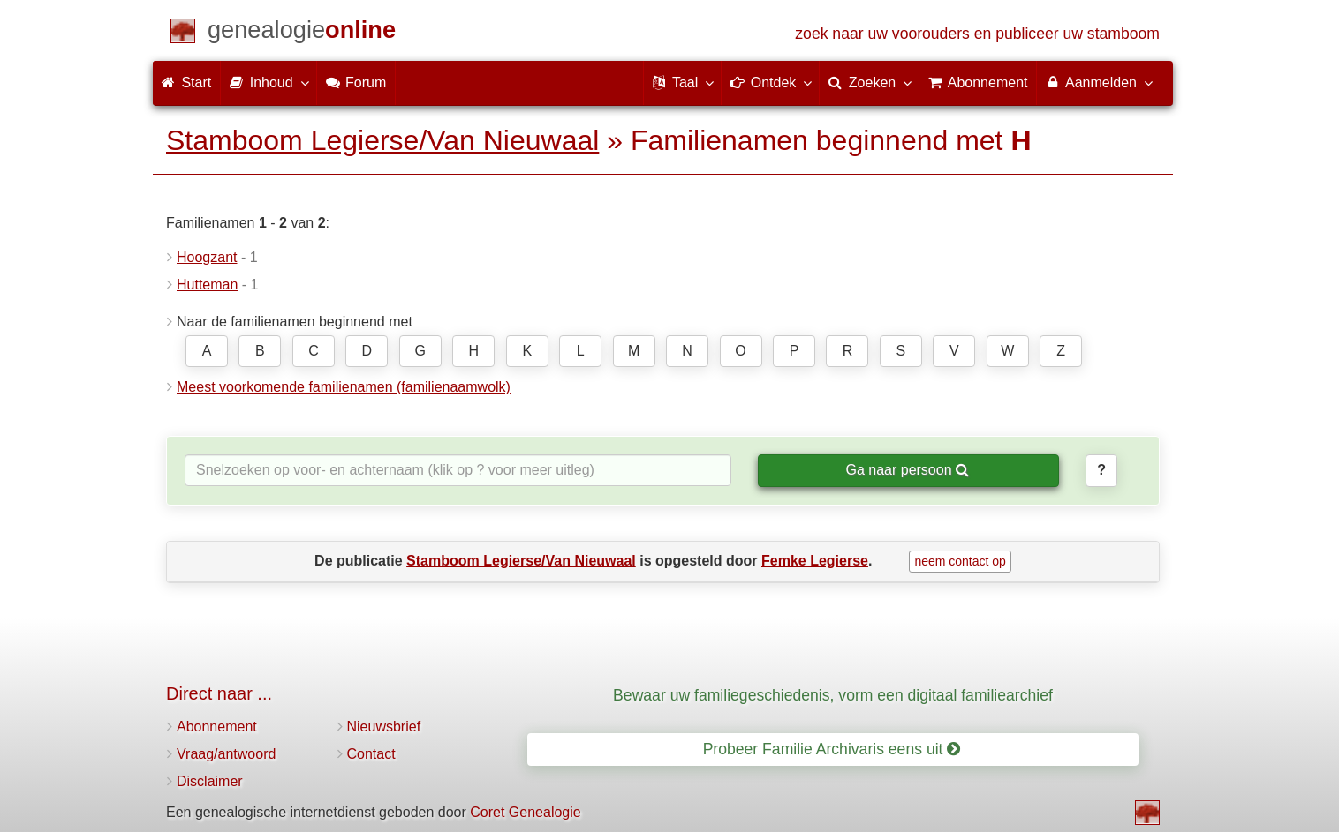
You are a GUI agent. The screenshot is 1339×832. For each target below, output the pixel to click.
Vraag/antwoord (226, 753)
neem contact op (960, 561)
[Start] (302, 33)
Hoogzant (207, 257)
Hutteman (207, 284)
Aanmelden (1098, 82)
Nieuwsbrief (384, 726)
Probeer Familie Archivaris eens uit (832, 749)
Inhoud (268, 82)
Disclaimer (210, 781)
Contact (371, 753)
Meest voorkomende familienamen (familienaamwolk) (344, 386)
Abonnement (217, 726)
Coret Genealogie (525, 812)
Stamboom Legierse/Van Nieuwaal (382, 140)
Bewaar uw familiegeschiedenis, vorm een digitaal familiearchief (833, 695)
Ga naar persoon (907, 469)
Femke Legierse (814, 560)
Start (186, 82)
